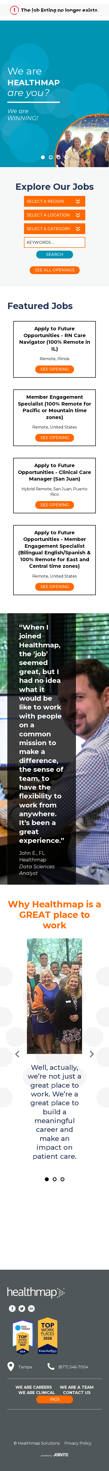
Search (54, 254)
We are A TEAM (58, 12)
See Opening (54, 369)
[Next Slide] (92, 1054)
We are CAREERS (24, 12)
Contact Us (77, 1392)
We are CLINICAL (91, 12)
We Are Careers (33, 1387)
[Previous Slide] (17, 1054)
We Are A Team (77, 1387)
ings (55, 1399)
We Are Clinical (36, 1392)
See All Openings (54, 270)
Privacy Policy (77, 1443)
